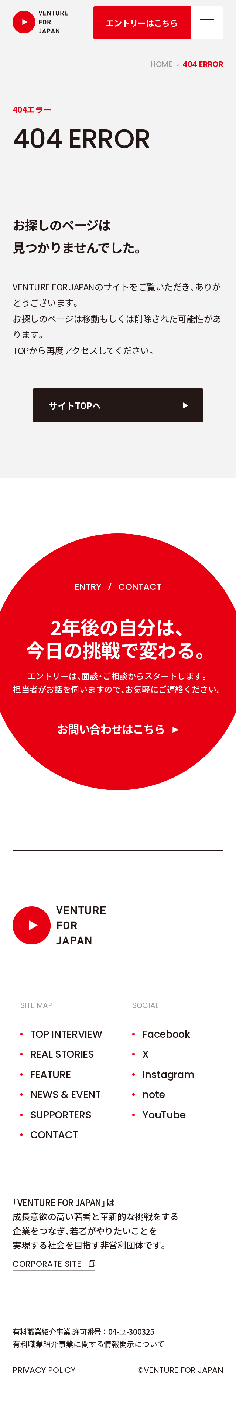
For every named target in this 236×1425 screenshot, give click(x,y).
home (161, 64)
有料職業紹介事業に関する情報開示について (88, 1343)
